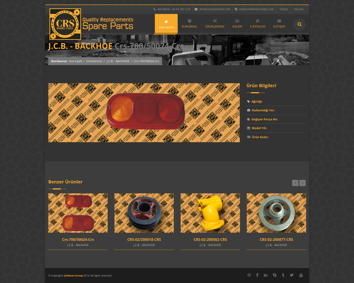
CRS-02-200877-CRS (276, 239)
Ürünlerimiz (94, 61)
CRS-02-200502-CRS (210, 239)
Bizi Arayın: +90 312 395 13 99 (172, 9)
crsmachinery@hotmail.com (254, 9)
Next (302, 183)
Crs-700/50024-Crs (78, 239)
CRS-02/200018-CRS (144, 239)
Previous (295, 183)
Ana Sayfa (75, 61)
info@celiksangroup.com (213, 9)
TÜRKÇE (284, 9)
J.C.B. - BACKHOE (118, 61)
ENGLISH (298, 9)
